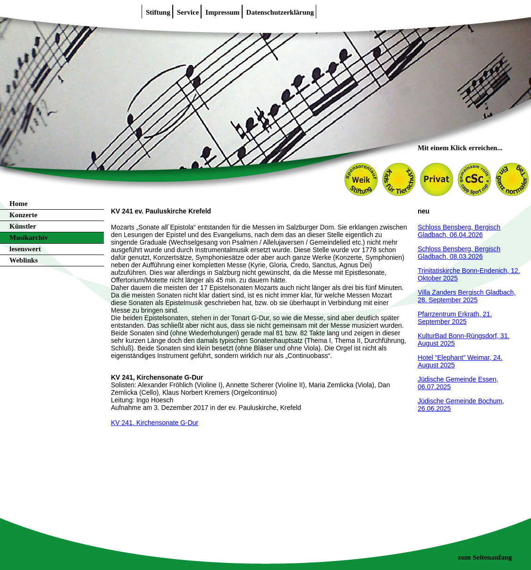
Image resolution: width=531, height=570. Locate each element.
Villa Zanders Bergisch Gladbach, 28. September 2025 (467, 296)
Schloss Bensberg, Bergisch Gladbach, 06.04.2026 (459, 230)
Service (188, 12)
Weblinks (23, 260)
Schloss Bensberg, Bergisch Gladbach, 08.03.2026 (459, 252)
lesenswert (25, 249)
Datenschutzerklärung (280, 12)
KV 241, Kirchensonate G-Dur (154, 422)
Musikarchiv (28, 237)
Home (18, 203)
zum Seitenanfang (485, 557)
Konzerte (23, 215)
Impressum (222, 12)
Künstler (22, 226)
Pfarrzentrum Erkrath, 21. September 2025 (455, 317)
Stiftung (158, 12)
